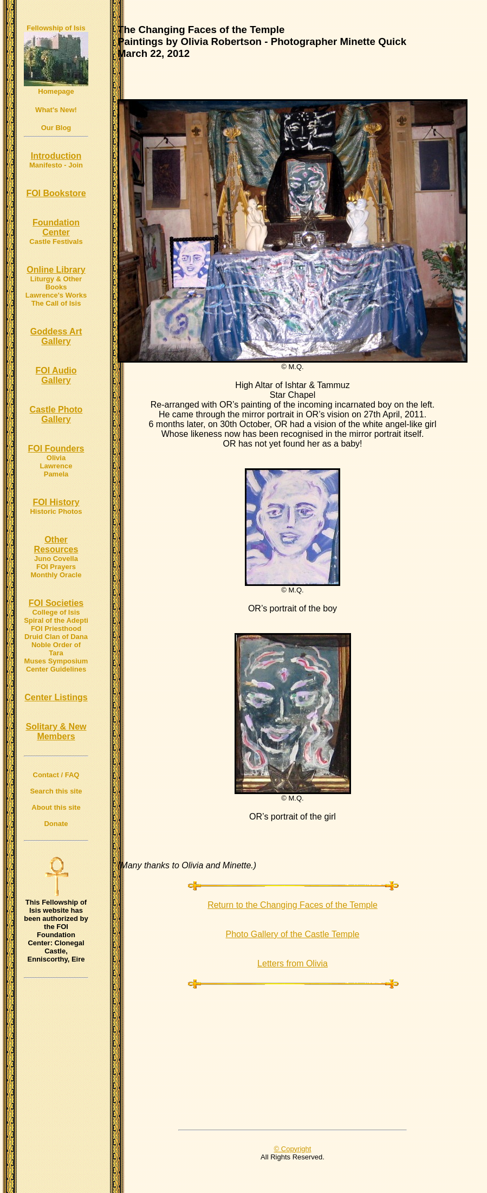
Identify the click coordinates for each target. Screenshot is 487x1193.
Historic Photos (56, 511)
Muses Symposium (56, 661)
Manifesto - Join (56, 165)
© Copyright (292, 1149)
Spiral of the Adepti (56, 620)
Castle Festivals (55, 241)
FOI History (56, 502)
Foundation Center (56, 227)
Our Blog (56, 128)
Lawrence (56, 466)
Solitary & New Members (55, 731)
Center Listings (55, 697)
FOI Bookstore (56, 193)
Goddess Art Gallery (56, 336)
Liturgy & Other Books (56, 283)
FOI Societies (56, 603)
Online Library (56, 269)
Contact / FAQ (56, 775)
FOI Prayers (56, 567)
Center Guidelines (56, 669)
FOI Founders (56, 448)
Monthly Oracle (56, 575)
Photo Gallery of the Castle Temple (293, 934)
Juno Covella (56, 558)
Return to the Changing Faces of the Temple (292, 905)
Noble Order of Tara (56, 649)
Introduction (56, 155)
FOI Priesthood (56, 628)
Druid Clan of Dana (56, 637)
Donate (56, 824)
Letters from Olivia (292, 963)
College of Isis (56, 612)
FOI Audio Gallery (56, 375)
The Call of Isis (56, 303)
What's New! (56, 110)
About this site (55, 807)
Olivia (56, 458)
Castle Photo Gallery (56, 414)
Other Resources (56, 544)
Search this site (56, 791)
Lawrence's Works (56, 295)
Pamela (56, 474)
